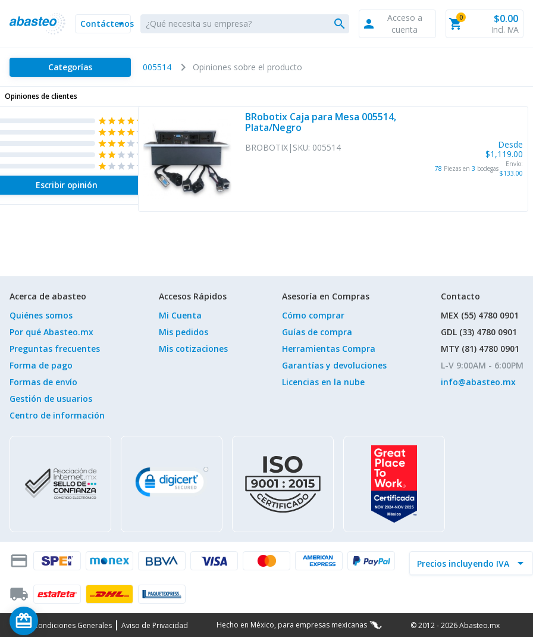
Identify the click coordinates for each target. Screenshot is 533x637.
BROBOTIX (266, 147)
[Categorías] (70, 67)
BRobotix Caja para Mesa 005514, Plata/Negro (320, 122)
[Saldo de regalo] (60, 621)
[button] (103, 23)
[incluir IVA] (464, 563)
